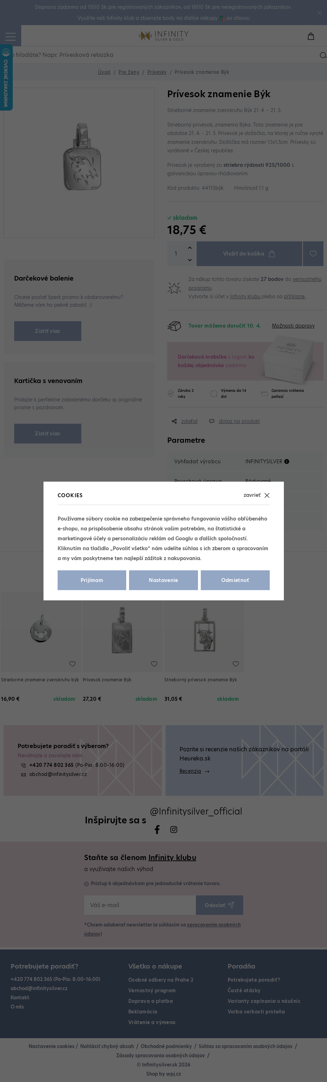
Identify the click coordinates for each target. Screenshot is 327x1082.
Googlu (184, 538)
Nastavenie (163, 580)
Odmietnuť (235, 580)
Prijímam (92, 580)
